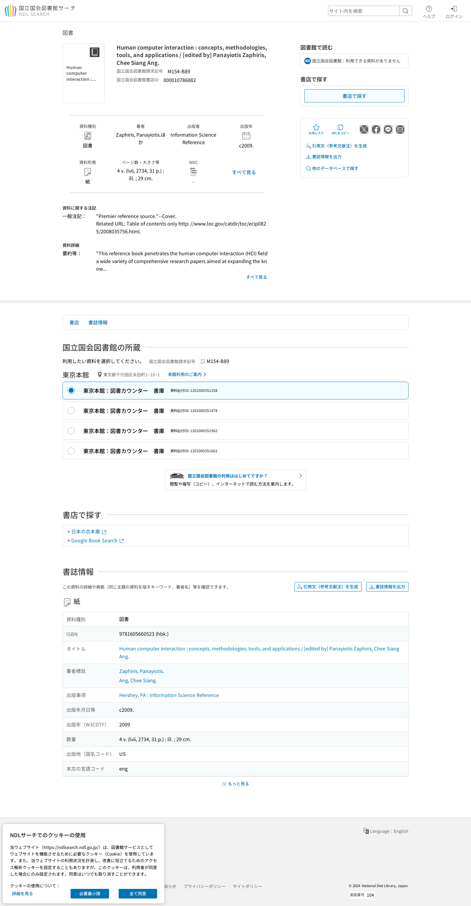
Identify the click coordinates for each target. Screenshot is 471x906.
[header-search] (370, 11)
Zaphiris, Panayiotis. (141, 670)
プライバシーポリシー (205, 886)
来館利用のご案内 (188, 374)
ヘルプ (429, 11)
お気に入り (316, 129)
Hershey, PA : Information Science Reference (169, 694)
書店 (74, 322)
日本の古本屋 (89, 531)
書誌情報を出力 (323, 156)
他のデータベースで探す (331, 168)
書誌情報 (98, 322)
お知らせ (168, 886)
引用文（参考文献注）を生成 (336, 146)
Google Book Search (98, 540)
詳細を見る (22, 893)
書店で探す (354, 95)
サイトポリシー (247, 886)
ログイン (454, 11)
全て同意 (137, 893)
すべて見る (244, 172)
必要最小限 (89, 893)
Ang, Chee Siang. (138, 680)
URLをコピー (340, 129)
